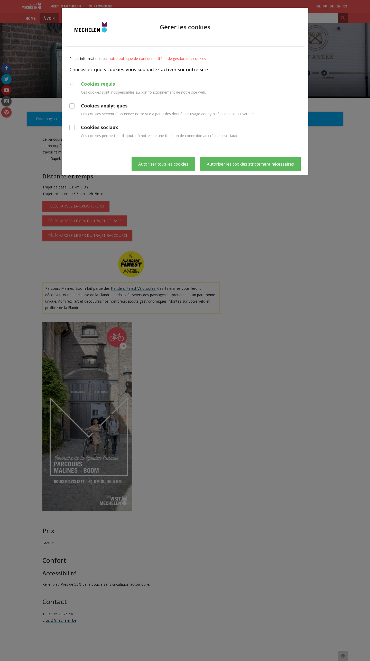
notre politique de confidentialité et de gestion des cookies (157, 58)
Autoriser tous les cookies (163, 164)
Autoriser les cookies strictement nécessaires (250, 164)
